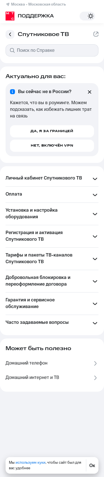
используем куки (30, 462)
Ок (92, 465)
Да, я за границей (52, 131)
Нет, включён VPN (52, 145)
